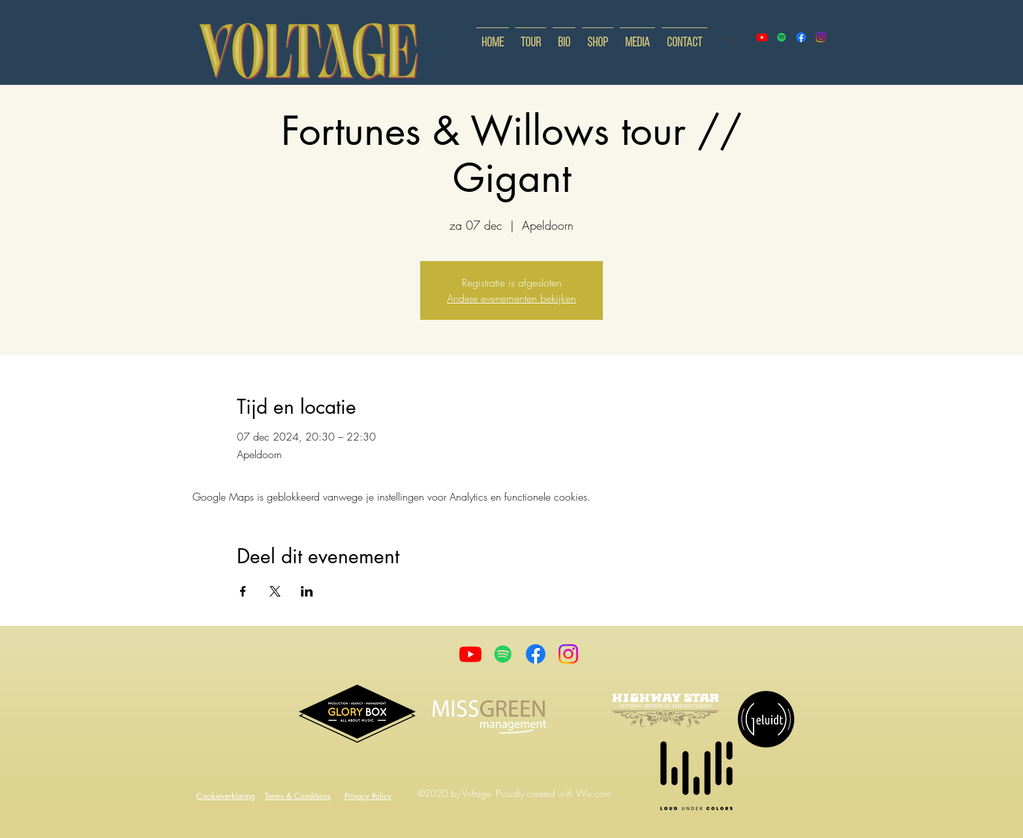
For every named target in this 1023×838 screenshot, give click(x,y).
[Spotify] (781, 37)
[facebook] (801, 37)
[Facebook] (536, 654)
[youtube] (762, 37)
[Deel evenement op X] (275, 591)
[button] (732, 37)
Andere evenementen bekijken (511, 298)
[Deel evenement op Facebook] (243, 591)
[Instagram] (568, 654)
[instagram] (820, 37)
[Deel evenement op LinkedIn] (307, 591)
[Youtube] (470, 654)
